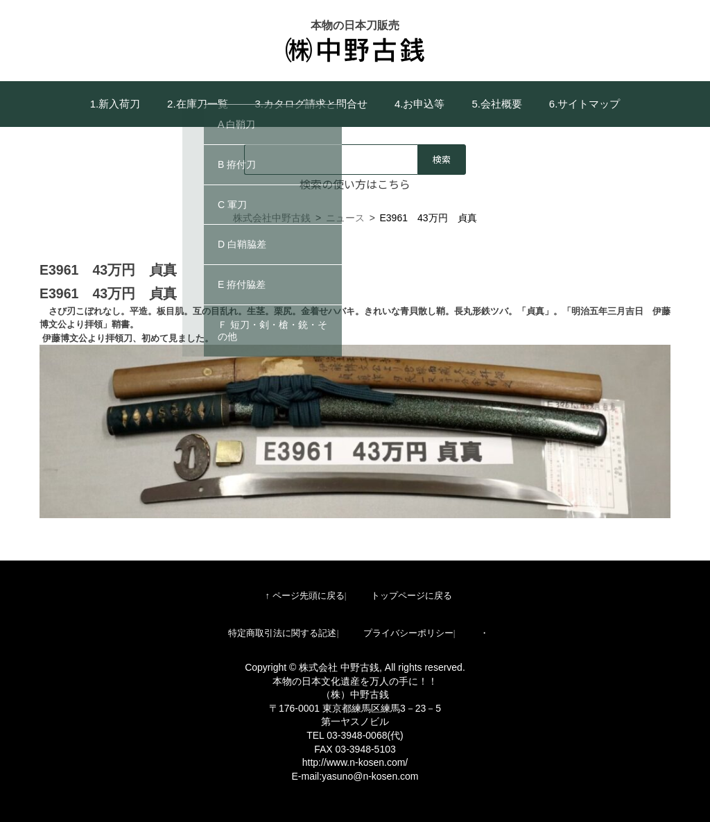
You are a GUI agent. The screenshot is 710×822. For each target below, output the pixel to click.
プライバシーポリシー (408, 633)
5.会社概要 (496, 104)
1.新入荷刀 (115, 104)
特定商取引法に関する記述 (282, 633)
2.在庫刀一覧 (197, 104)
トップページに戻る (411, 595)
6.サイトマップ (585, 104)
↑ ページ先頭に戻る (304, 595)
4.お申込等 (420, 104)
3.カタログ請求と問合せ (311, 104)
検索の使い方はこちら (355, 183)
